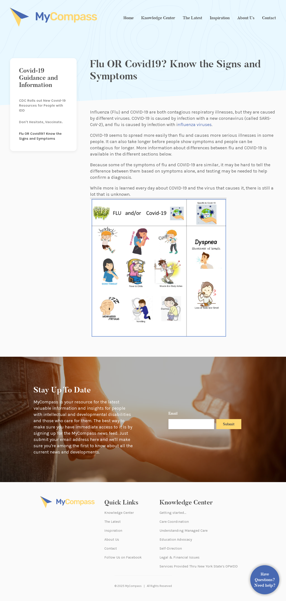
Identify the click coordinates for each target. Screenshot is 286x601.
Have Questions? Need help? (264, 579)
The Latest (192, 18)
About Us (245, 18)
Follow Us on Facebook (123, 557)
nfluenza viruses (195, 124)
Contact (269, 18)
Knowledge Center (158, 18)
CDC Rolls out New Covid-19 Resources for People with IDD (42, 105)
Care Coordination (174, 521)
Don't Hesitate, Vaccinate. (41, 122)
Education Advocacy (176, 539)
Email (172, 413)
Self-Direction (171, 548)
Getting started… (173, 512)
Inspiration (220, 18)
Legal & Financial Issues (180, 557)
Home (129, 18)
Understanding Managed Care (184, 530)
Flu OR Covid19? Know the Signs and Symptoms (40, 136)
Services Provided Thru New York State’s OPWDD (199, 566)
